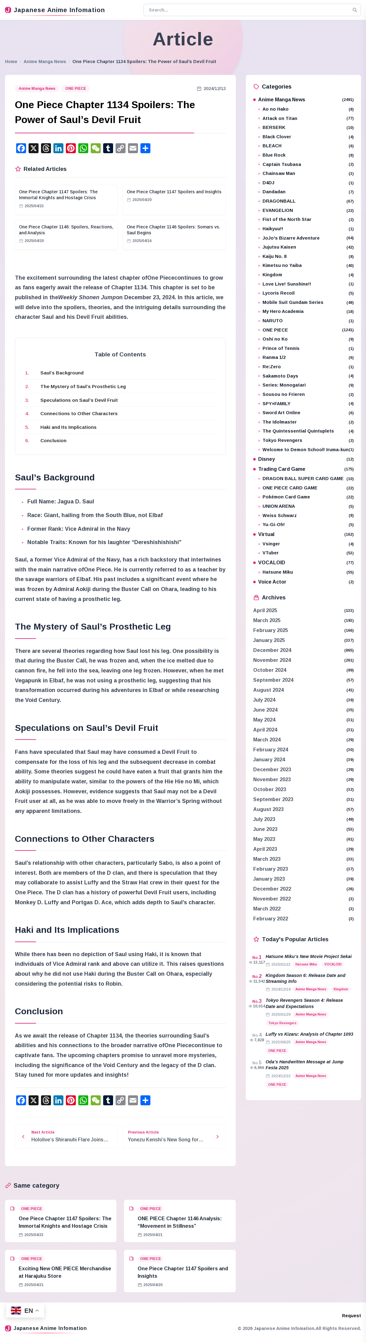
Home (11, 61)
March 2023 (267, 859)
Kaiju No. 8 (306, 256)
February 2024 (270, 749)
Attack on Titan (306, 118)
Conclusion (53, 440)
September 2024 (273, 680)
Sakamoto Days (306, 376)
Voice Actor (303, 581)
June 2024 (265, 710)
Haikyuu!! (306, 228)
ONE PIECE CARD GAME (306, 488)
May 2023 (264, 839)
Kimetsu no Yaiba (306, 265)
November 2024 (272, 660)
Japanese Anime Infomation (55, 10)
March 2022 (267, 908)
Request (351, 1315)
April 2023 (265, 849)
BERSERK (306, 127)
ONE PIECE (75, 88)
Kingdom (306, 274)
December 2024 (272, 650)
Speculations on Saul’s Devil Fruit (79, 400)
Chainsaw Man (306, 173)
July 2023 (264, 819)
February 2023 (270, 869)
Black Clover (306, 137)
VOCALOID (303, 562)
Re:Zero (306, 366)
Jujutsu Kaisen (306, 247)
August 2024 (268, 690)
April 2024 (265, 729)
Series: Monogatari (306, 385)
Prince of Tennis (306, 348)
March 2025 (267, 620)
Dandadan (306, 192)
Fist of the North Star (306, 219)
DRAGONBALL (306, 201)
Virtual (303, 534)
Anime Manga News (45, 61)
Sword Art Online (306, 412)
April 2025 (265, 610)
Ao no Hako (306, 109)
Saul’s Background (62, 372)
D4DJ (306, 183)
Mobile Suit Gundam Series (306, 302)
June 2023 (265, 829)
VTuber (306, 553)
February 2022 (270, 918)
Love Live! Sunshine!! (306, 284)
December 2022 (272, 889)
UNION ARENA (306, 506)
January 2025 (269, 640)
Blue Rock (306, 155)
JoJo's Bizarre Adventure (306, 238)
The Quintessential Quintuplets (306, 431)
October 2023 (269, 789)
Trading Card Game (303, 469)
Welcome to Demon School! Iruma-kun (306, 449)
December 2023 (272, 769)
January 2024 (269, 759)
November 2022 (272, 898)
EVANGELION (306, 210)
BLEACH (306, 146)
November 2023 (272, 779)
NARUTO (306, 320)
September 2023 (273, 799)
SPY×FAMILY (306, 403)
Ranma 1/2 (306, 357)
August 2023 (268, 809)
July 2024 (264, 700)
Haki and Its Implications (68, 427)
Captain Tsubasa (306, 164)
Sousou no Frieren (306, 394)
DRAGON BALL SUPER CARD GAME (306, 478)
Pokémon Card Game (306, 497)
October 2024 (269, 670)
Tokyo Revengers (306, 440)
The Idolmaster (306, 422)
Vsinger (306, 544)
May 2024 (264, 719)
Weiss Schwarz (306, 515)
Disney (303, 459)
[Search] (355, 10)
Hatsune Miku (306, 572)
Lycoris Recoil (306, 293)
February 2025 (270, 630)
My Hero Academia (306, 311)
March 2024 (267, 739)
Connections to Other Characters (79, 413)
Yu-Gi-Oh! (306, 524)
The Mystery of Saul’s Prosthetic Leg (83, 386)
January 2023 (269, 879)
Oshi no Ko (306, 339)
